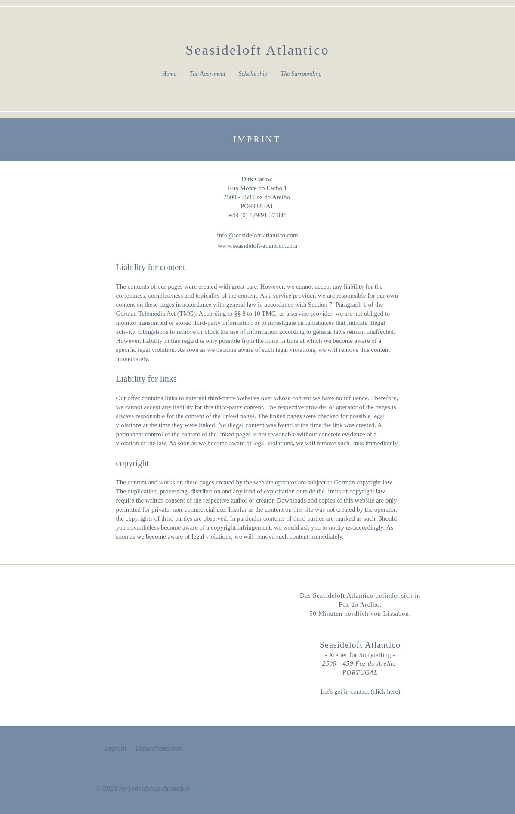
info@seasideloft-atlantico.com (257, 235)
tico (316, 50)
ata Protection (161, 748)
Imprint (115, 748)
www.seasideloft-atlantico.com (258, 245)
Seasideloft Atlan (244, 50)
